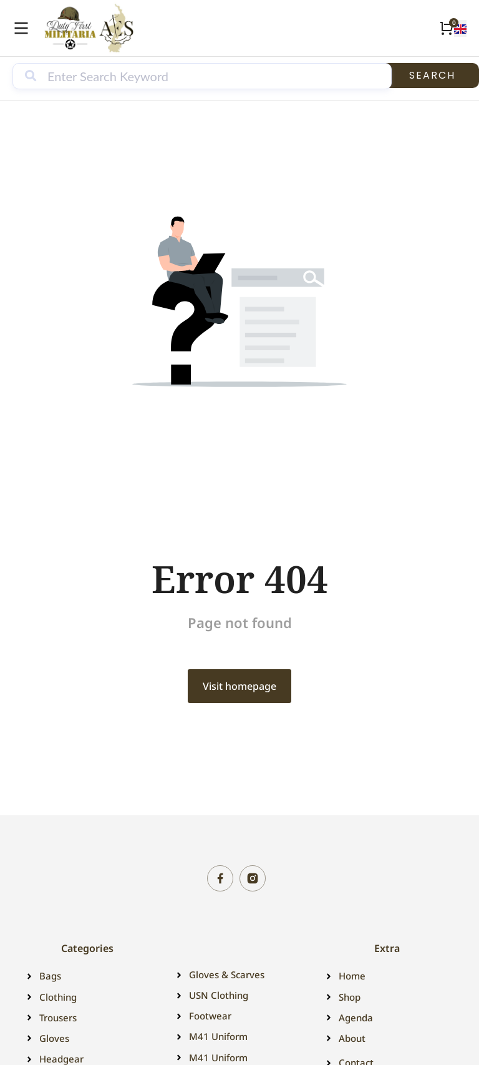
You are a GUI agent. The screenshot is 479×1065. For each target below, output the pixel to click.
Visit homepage (239, 686)
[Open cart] (446, 28)
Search (432, 75)
